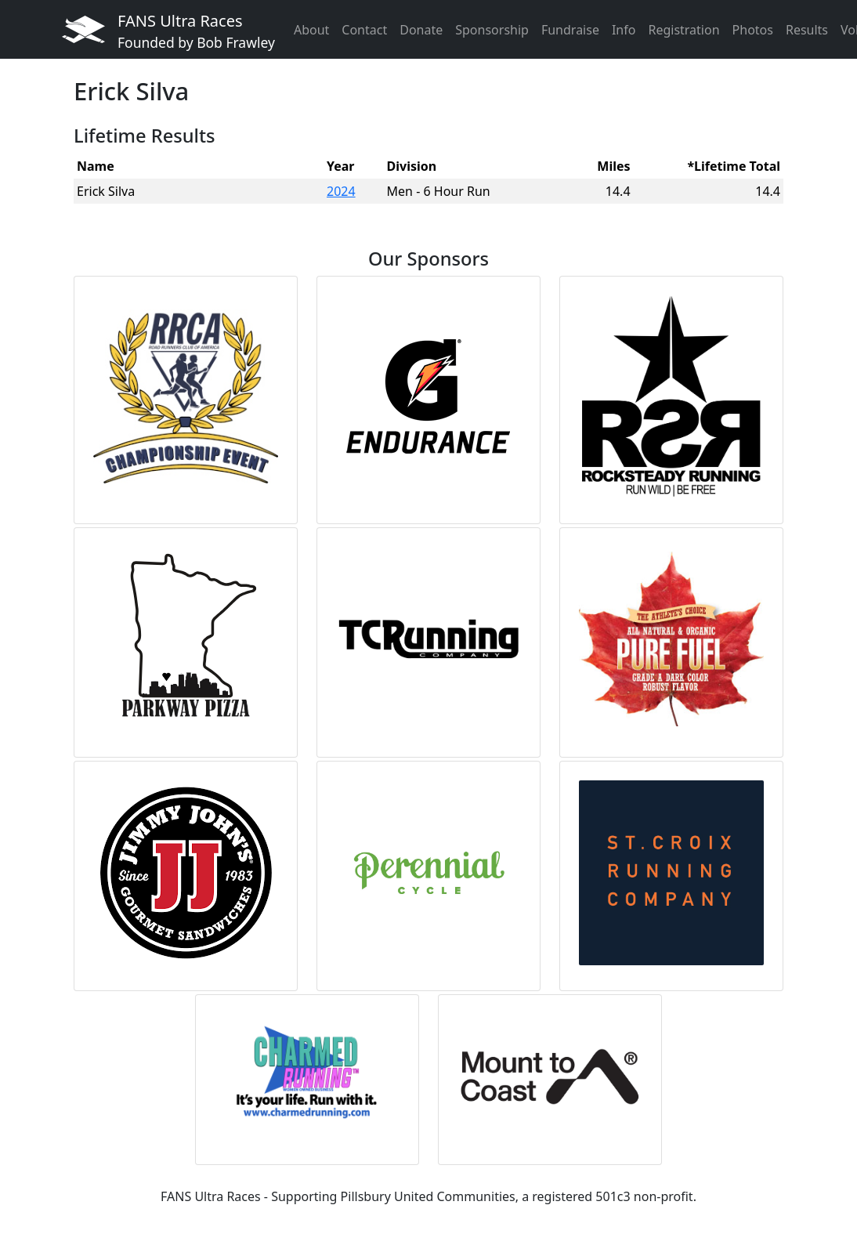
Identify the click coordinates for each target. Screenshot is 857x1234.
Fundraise (570, 29)
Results (807, 29)
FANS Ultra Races (196, 31)
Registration (683, 29)
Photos (752, 29)
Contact (364, 29)
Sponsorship (492, 29)
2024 (341, 191)
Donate (421, 29)
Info (624, 29)
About (311, 29)
